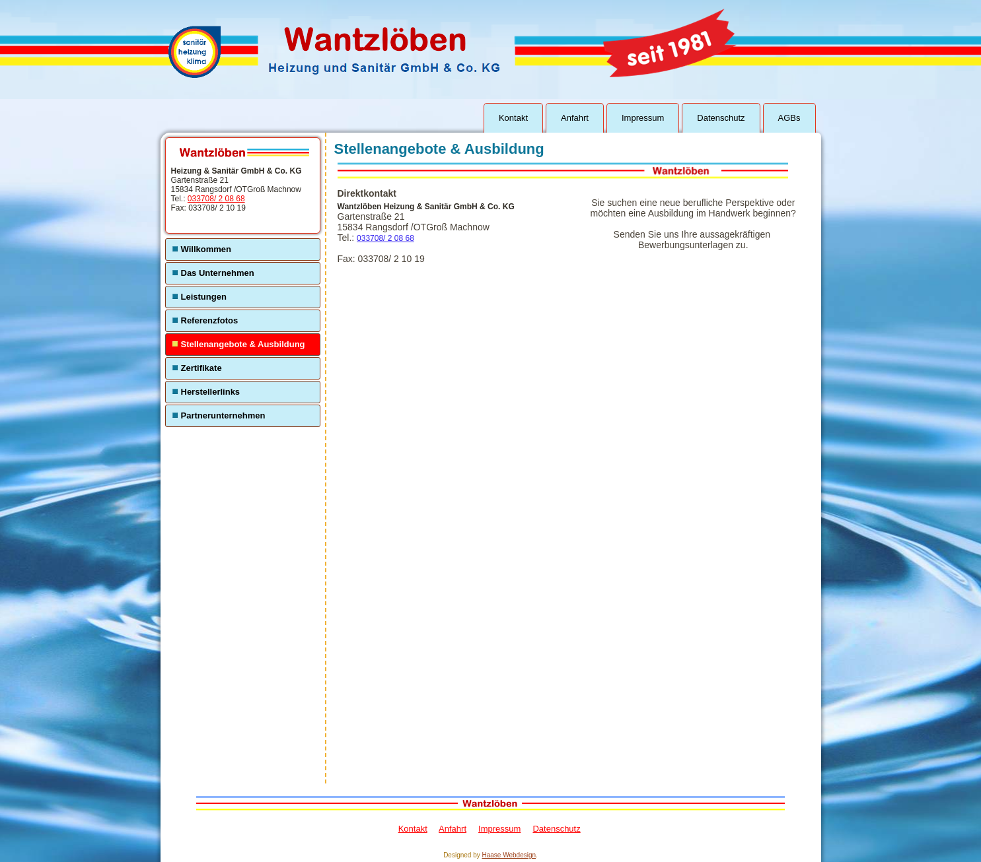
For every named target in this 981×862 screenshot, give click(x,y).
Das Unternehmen (217, 273)
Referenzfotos (209, 320)
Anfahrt (575, 118)
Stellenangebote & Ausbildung (243, 344)
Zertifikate (201, 368)
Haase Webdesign (509, 855)
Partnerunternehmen (223, 415)
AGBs (789, 118)
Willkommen (206, 249)
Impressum (643, 118)
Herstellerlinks (210, 392)
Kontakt (513, 118)
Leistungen (204, 297)
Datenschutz (721, 118)
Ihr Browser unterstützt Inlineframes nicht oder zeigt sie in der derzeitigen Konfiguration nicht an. (537, 524)
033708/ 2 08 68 (216, 198)
